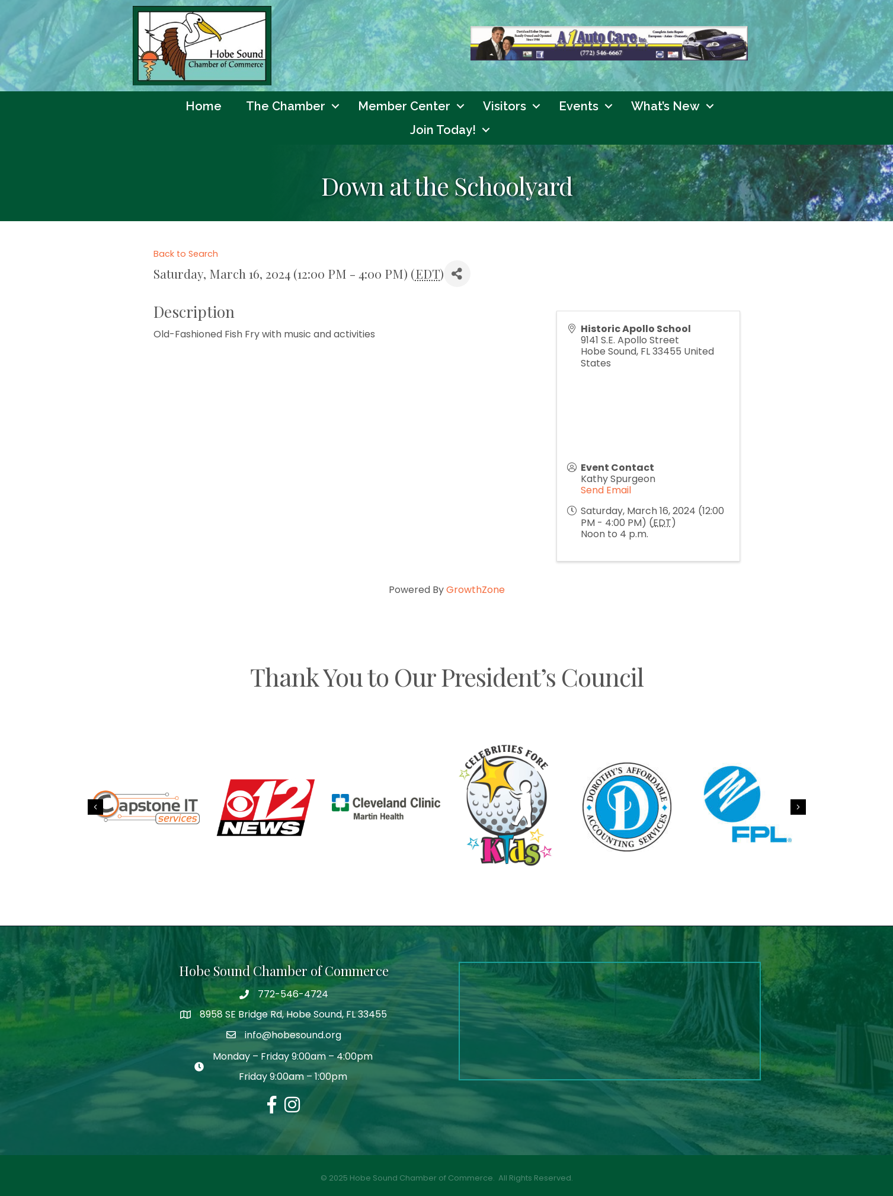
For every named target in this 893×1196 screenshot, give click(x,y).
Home (203, 106)
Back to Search (185, 254)
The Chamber (285, 106)
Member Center (404, 106)
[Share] (457, 273)
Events (578, 106)
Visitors (504, 106)
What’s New (665, 106)
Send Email (606, 490)
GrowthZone (475, 590)
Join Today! (443, 130)
